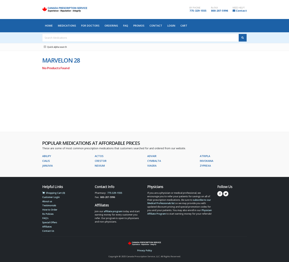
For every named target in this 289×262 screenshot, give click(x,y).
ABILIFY (46, 156)
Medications (67, 25)
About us (47, 201)
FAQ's (45, 218)
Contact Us (48, 230)
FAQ (125, 25)
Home (49, 25)
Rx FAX (214, 7)
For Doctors (90, 25)
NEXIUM (100, 165)
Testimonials (49, 205)
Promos (138, 25)
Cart (183, 25)
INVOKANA (206, 161)
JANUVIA (47, 165)
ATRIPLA (205, 156)
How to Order (49, 209)
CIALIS (46, 161)
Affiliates (47, 226)
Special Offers (49, 222)
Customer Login (51, 197)
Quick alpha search (55, 47)
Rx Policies (48, 214)
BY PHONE (194, 7)
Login (171, 25)
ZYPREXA (205, 165)
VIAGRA (151, 165)
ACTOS (99, 156)
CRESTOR (101, 161)
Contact (241, 10)
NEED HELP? (239, 7)
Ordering (111, 25)
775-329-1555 (197, 10)
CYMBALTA (154, 161)
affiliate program (113, 211)
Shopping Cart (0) (53, 192)
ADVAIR (151, 156)
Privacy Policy (144, 250)
